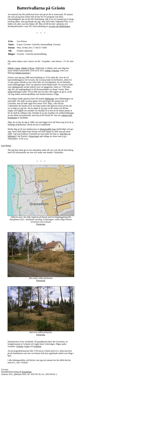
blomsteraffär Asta (48, 129)
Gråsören (37, 346)
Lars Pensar (6, 145)
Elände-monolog (22, 73)
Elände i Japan (14, 68)
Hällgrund (49, 99)
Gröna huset (34, 136)
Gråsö (26, 346)
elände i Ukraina (52, 70)
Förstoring (40, 224)
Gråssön (19, 346)
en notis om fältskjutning (59, 26)
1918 (37, 68)
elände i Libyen (27, 68)
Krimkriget (26, 372)
